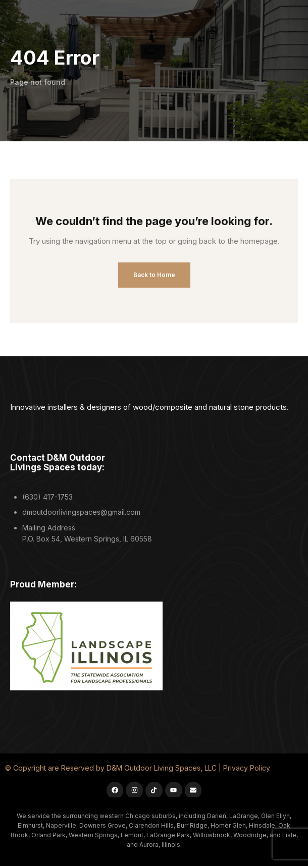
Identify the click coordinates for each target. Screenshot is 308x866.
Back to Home (154, 275)
